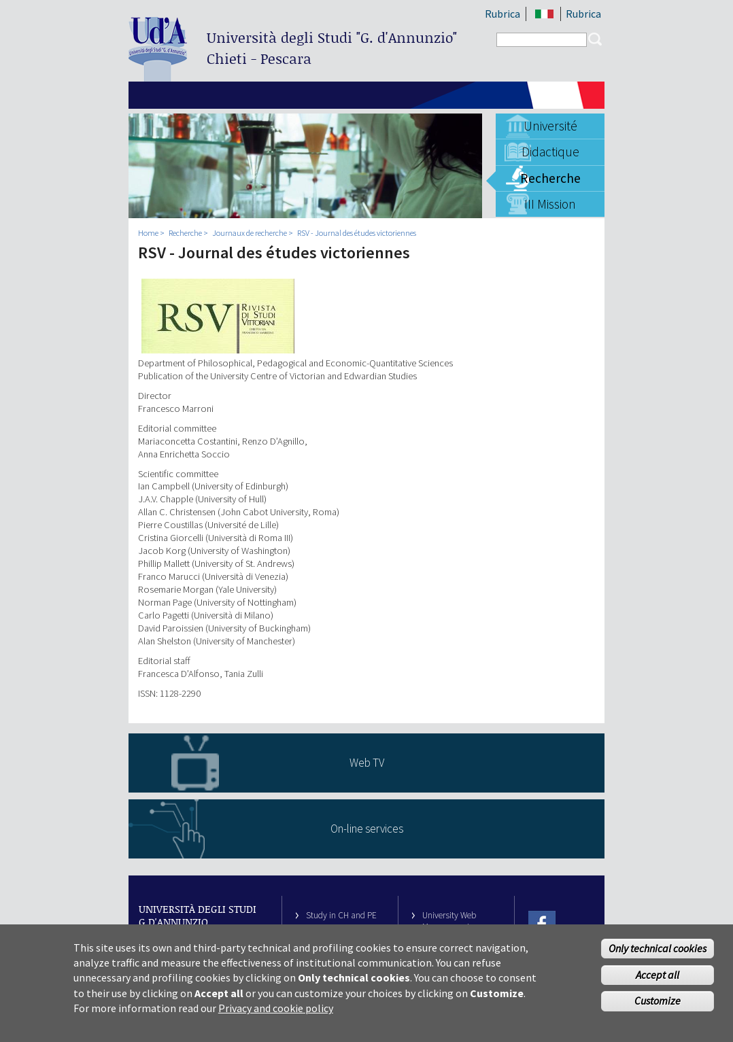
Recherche (550, 178)
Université (550, 126)
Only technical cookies (657, 953)
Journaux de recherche (249, 233)
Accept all (657, 980)
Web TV (367, 762)
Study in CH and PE (341, 915)
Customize (657, 1006)
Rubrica (502, 13)
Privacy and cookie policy (275, 1014)
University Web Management (449, 921)
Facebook (542, 924)
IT (544, 14)
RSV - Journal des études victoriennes (356, 233)
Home (148, 233)
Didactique (550, 151)
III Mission (550, 204)
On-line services (366, 828)
